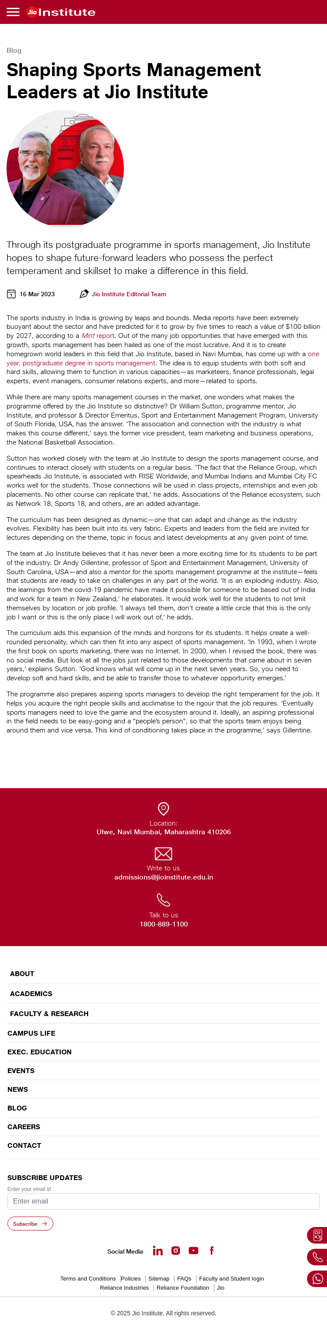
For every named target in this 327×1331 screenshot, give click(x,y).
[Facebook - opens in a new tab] (211, 1250)
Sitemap (158, 1278)
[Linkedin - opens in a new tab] (158, 1250)
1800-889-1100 (164, 924)
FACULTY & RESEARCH (49, 1014)
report (97, 335)
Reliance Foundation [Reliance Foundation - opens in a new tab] (183, 1287)
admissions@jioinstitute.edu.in (163, 877)
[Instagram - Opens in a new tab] (175, 1250)
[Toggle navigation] (14, 12)
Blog (17, 1108)
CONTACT (24, 1145)
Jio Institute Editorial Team (129, 294)
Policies (131, 1278)
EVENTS (20, 1070)
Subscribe (25, 1223)
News (17, 1089)
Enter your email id (29, 1189)
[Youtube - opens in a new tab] (193, 1250)
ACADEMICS (31, 994)
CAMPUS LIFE (31, 1033)
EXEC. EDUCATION (39, 1051)
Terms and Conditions (88, 1278)
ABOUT (22, 974)
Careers (23, 1126)
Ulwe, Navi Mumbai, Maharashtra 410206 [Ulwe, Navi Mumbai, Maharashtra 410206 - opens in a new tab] (164, 832)
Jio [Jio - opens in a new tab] (220, 1287)
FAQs (184, 1278)
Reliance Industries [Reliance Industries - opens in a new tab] (124, 1287)
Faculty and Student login (231, 1278)
